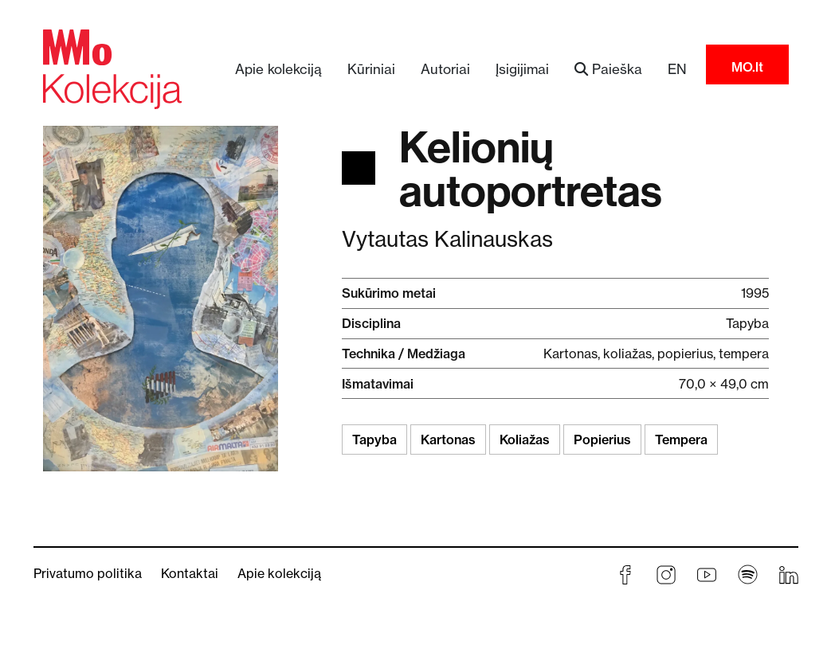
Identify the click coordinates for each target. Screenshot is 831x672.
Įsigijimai (522, 69)
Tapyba (374, 439)
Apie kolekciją (278, 69)
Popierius (602, 439)
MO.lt (747, 67)
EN (677, 69)
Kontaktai (189, 573)
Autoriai (445, 69)
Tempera (681, 439)
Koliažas (525, 439)
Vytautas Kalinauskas (447, 239)
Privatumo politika (87, 573)
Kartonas (448, 439)
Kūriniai (371, 69)
